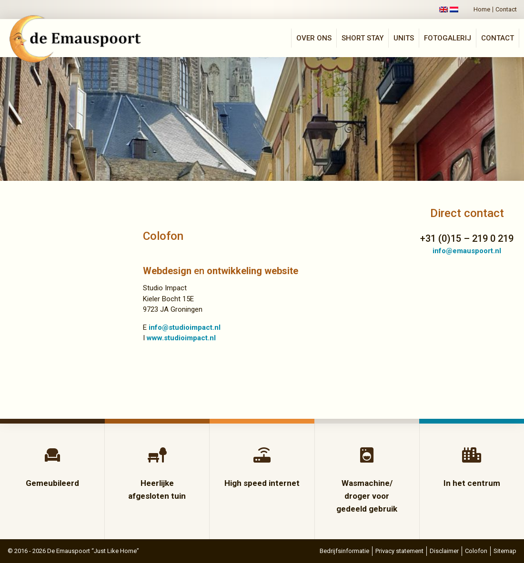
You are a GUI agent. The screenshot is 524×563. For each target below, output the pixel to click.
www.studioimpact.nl (181, 338)
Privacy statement (399, 550)
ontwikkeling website (252, 271)
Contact (506, 9)
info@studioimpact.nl (185, 327)
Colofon (476, 550)
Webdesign (167, 271)
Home (482, 9)
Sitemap (505, 550)
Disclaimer (444, 550)
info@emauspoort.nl (467, 251)
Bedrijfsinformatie (344, 550)
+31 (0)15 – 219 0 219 (467, 238)
